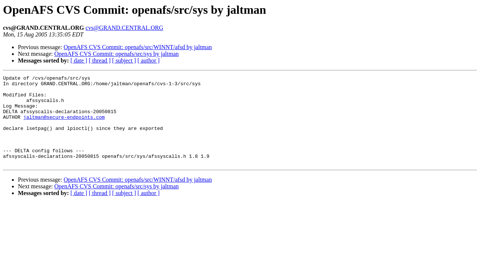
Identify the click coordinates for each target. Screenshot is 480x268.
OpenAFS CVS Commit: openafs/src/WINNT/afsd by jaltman (138, 47)
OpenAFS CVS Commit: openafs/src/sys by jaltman (116, 54)
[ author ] (149, 60)
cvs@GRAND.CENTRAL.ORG (125, 28)
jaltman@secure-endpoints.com (64, 125)
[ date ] (78, 60)
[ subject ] (124, 60)
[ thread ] (100, 60)
